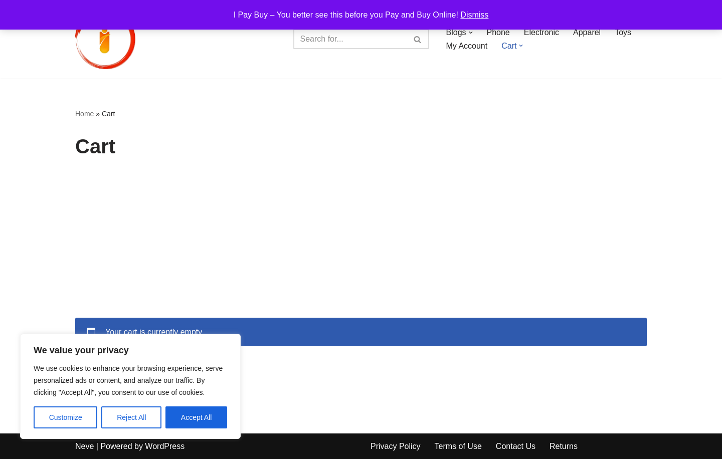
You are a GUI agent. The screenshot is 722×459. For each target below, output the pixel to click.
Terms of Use (458, 446)
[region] (130, 386)
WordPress (165, 446)
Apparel (587, 32)
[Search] (350, 39)
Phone (498, 32)
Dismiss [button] (474, 15)
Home (84, 114)
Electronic (541, 32)
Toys (623, 32)
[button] (471, 33)
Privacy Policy (396, 446)
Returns (564, 446)
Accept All (196, 417)
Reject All (131, 417)
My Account (467, 46)
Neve (84, 446)
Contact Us (515, 446)
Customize (65, 417)
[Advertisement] (361, 242)
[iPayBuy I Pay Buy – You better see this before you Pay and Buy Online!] (105, 39)
